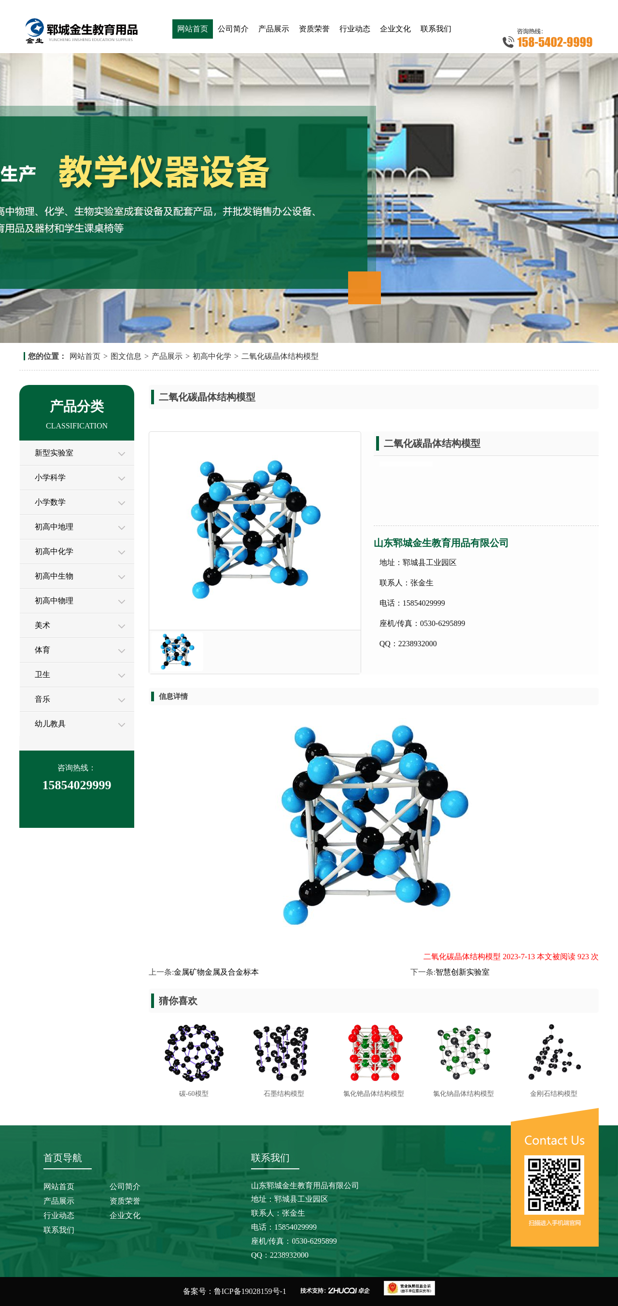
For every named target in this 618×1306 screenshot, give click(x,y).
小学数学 (50, 502)
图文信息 (126, 356)
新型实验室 (54, 453)
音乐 (42, 699)
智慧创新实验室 (462, 972)
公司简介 (233, 29)
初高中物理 (54, 600)
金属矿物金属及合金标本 (216, 972)
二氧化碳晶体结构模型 (280, 356)
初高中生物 (54, 576)
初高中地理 (54, 527)
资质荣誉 (314, 29)
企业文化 (395, 29)
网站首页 (192, 29)
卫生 (42, 674)
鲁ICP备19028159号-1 (250, 1291)
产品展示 (273, 29)
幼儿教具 (50, 724)
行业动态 (354, 29)
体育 (42, 650)
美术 (42, 625)
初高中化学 (212, 356)
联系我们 (436, 29)
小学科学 (50, 477)
